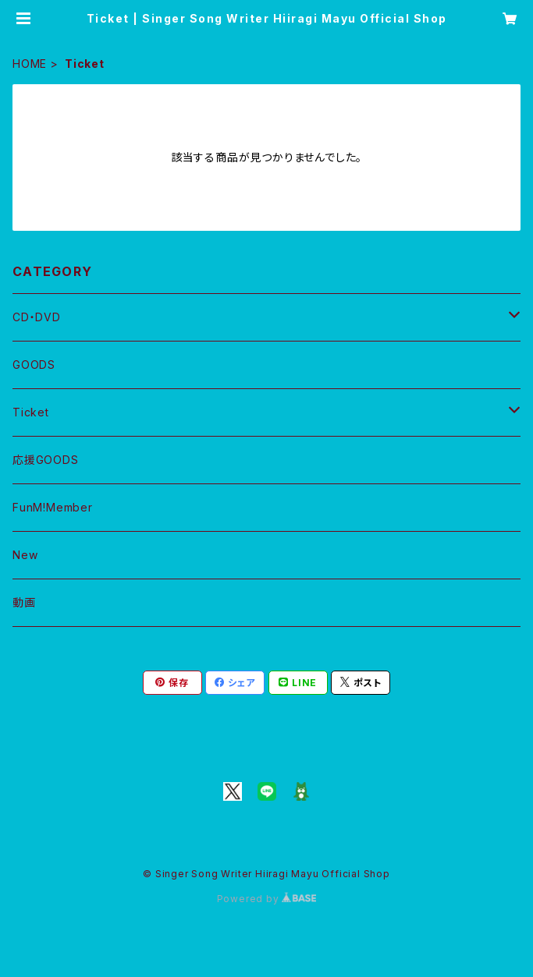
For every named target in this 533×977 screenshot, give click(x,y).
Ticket (30, 412)
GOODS (33, 364)
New (24, 554)
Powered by (267, 898)
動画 (24, 602)
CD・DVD (36, 317)
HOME (29, 63)
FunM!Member (52, 507)
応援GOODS (45, 459)
